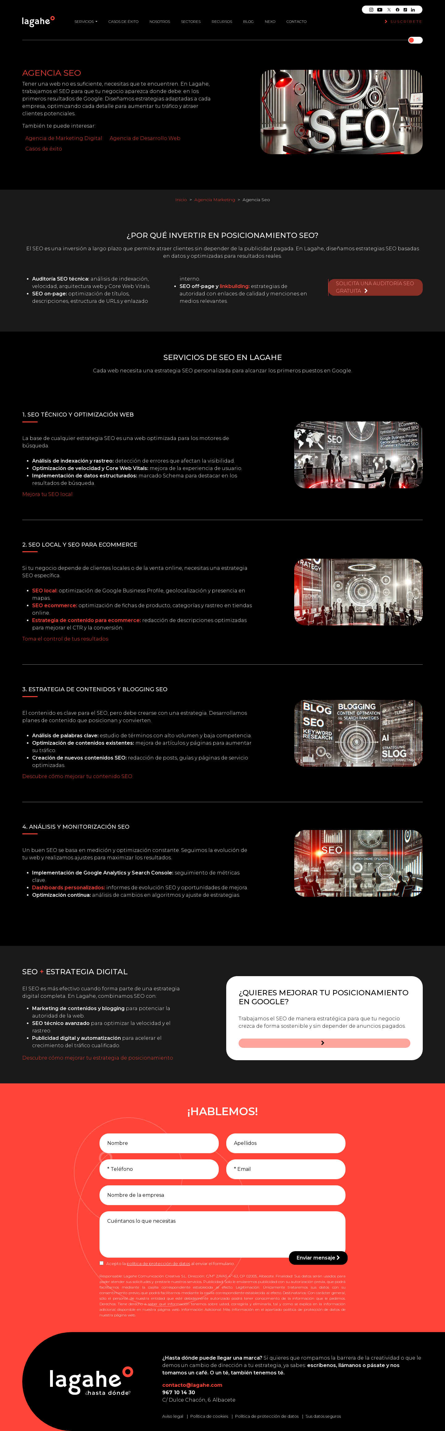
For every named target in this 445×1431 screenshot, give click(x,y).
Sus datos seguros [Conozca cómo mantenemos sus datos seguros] (323, 1416)
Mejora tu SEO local (47, 494)
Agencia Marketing (214, 199)
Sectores (191, 19)
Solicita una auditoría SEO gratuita (375, 282)
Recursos (222, 19)
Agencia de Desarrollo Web (145, 138)
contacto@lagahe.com (192, 1385)
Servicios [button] (84, 19)
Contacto (296, 19)
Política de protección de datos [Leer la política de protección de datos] (267, 1416)
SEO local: (44, 591)
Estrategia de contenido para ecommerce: (86, 620)
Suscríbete (404, 19)
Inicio (181, 199)
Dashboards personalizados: (68, 888)
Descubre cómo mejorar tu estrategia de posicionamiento (97, 1058)
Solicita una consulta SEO (280, 1038)
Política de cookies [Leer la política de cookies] (209, 1416)
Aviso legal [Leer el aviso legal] (172, 1416)
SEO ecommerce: (54, 605)
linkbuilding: (235, 286)
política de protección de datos (158, 1263)
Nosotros (160, 19)
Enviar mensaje (318, 1258)
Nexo (270, 19)
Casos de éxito (123, 19)
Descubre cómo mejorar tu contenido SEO (77, 776)
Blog (248, 19)
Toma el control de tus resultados (65, 639)
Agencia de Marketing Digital (63, 138)
